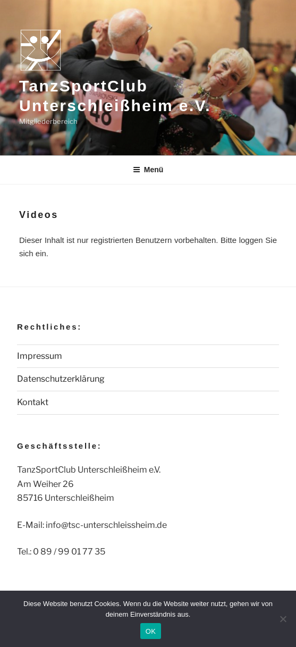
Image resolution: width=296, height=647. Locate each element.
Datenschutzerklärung (61, 379)
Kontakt (32, 402)
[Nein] (282, 619)
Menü (148, 169)
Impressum (39, 356)
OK (151, 631)
